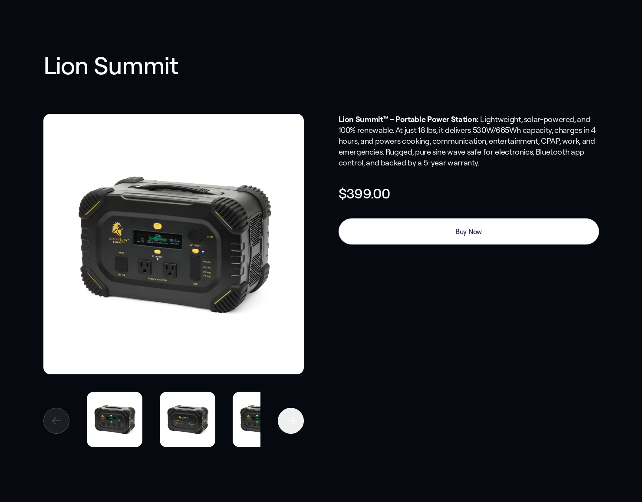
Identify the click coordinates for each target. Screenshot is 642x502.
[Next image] (291, 421)
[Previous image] (56, 421)
